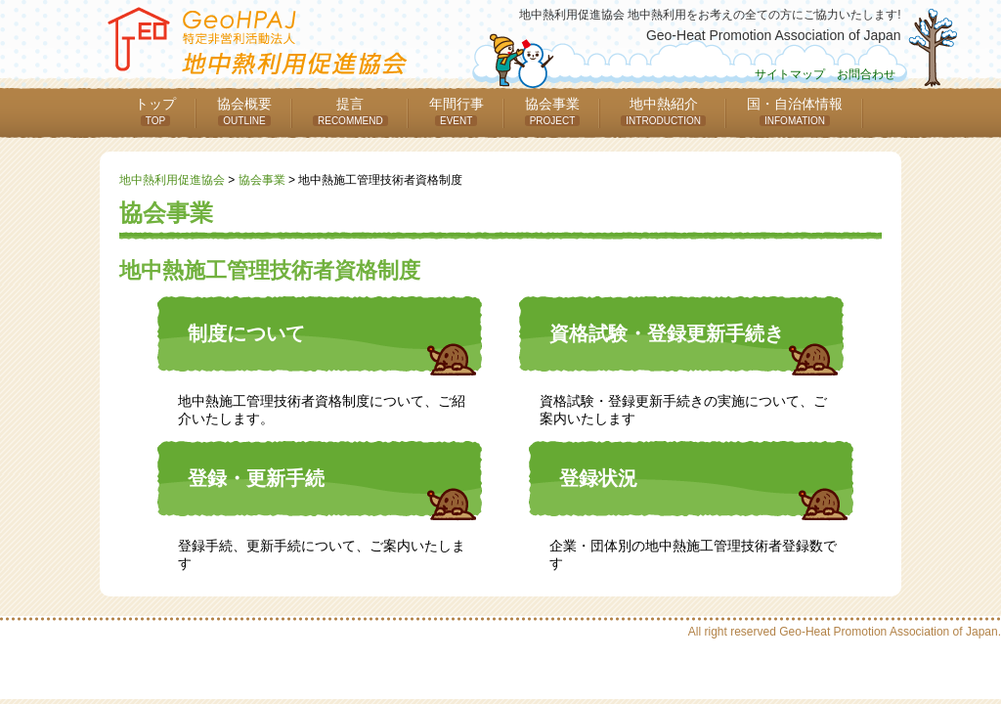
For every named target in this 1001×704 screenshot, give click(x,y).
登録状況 (598, 478)
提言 (350, 111)
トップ (155, 111)
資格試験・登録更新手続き (666, 333)
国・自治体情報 (795, 111)
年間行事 (456, 111)
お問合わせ (866, 74)
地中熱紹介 (663, 111)
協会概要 (244, 111)
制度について (246, 333)
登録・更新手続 (256, 478)
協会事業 (553, 111)
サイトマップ (790, 74)
